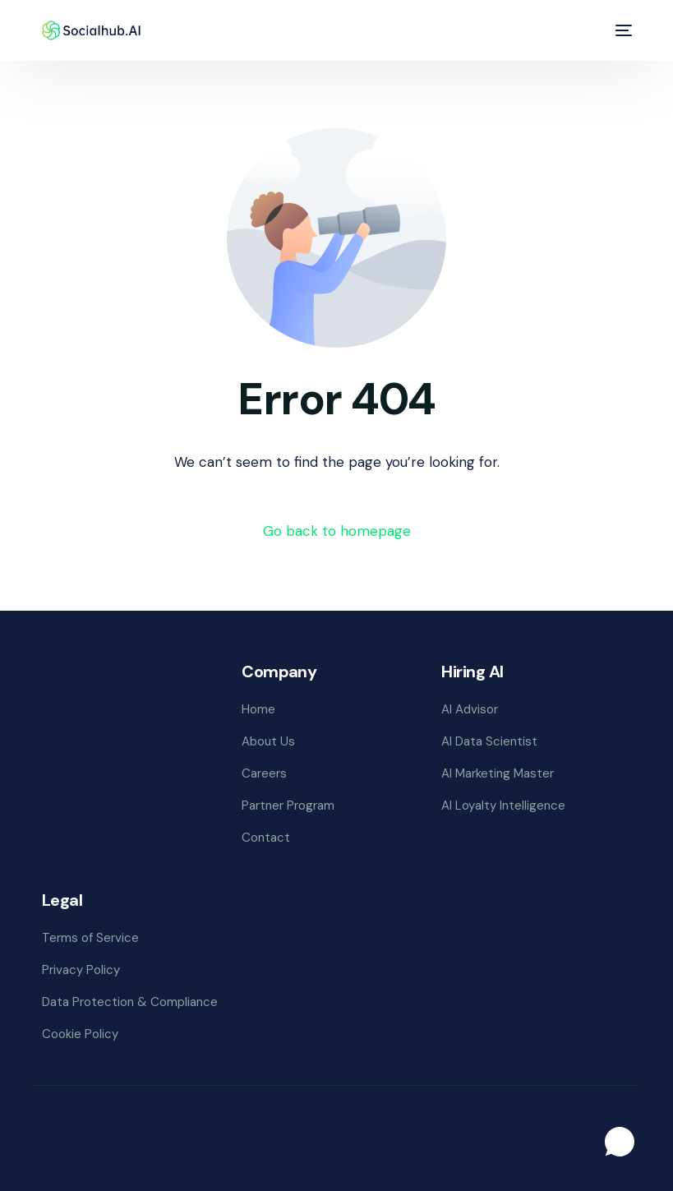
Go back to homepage (337, 531)
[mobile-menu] (621, 30)
